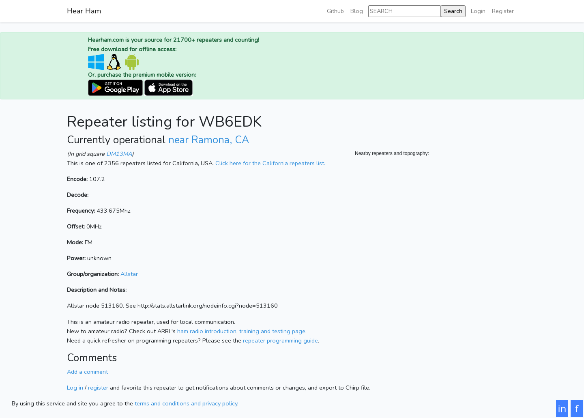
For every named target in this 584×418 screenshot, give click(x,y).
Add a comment (87, 372)
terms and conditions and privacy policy (186, 403)
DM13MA (119, 154)
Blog (356, 11)
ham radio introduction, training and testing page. (242, 331)
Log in (75, 388)
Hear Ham (84, 11)
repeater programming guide (280, 340)
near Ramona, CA (208, 140)
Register (503, 11)
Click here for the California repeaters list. (270, 163)
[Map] (436, 238)
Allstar (129, 274)
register (98, 388)
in (562, 408)
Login (478, 11)
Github (335, 11)
